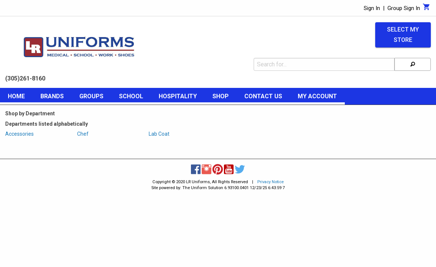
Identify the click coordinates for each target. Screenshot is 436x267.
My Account (317, 96)
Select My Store (403, 34)
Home (16, 96)
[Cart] (426, 9)
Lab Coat (159, 134)
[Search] (412, 64)
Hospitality (178, 96)
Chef (83, 134)
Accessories (19, 134)
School (131, 96)
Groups (91, 96)
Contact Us (263, 96)
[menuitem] (16, 97)
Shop (220, 96)
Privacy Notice (270, 181)
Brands (52, 96)
